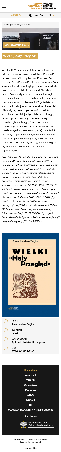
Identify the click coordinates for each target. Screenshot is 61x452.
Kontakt (30, 399)
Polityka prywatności (38, 439)
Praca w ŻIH (30, 375)
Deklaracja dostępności (30, 442)
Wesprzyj (16, 15)
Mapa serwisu (19, 439)
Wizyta (30, 394)
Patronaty (30, 390)
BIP (30, 404)
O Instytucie (30, 370)
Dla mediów (30, 385)
